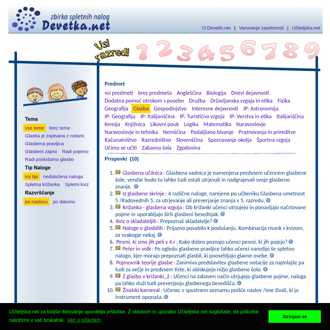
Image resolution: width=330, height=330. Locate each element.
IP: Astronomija (260, 108)
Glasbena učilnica (142, 172)
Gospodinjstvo (170, 108)
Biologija (216, 92)
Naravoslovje (251, 124)
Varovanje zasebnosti (261, 27)
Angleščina (189, 92)
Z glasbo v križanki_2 (146, 276)
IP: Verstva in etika (251, 116)
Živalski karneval (141, 290)
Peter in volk (137, 248)
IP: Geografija (120, 116)
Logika (191, 124)
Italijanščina (290, 116)
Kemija (112, 124)
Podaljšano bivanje (212, 132)
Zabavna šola (156, 147)
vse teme (34, 127)
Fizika (284, 100)
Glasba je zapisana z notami (54, 135)
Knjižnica (135, 124)
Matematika (217, 124)
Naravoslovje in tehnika (131, 132)
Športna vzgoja (273, 139)
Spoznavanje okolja (230, 139)
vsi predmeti (119, 92)
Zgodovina (188, 147)
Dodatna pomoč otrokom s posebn (144, 100)
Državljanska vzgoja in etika (241, 100)
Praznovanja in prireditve (267, 132)
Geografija (116, 108)
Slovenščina (189, 139)
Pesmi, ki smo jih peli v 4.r (145, 241)
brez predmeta (155, 92)
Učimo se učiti (121, 147)
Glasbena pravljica (44, 143)
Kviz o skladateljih (136, 221)
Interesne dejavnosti (215, 108)
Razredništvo (156, 139)
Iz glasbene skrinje (143, 193)
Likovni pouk (164, 124)
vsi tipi (31, 176)
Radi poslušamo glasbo (49, 159)
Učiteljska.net (306, 27)
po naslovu (36, 201)
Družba (197, 100)
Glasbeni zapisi (41, 151)
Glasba (141, 108)
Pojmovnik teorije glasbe (144, 262)
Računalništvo (121, 139)
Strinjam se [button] (295, 316)
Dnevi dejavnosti (250, 92)
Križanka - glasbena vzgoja (152, 207)
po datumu (64, 201)
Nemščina (174, 132)
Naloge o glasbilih (143, 228)
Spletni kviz (77, 184)
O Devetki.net (216, 27)
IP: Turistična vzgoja (202, 116)
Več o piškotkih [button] (84, 320)
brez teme (59, 127)
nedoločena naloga (63, 176)
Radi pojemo (75, 151)
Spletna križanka (42, 184)
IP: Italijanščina (157, 116)
